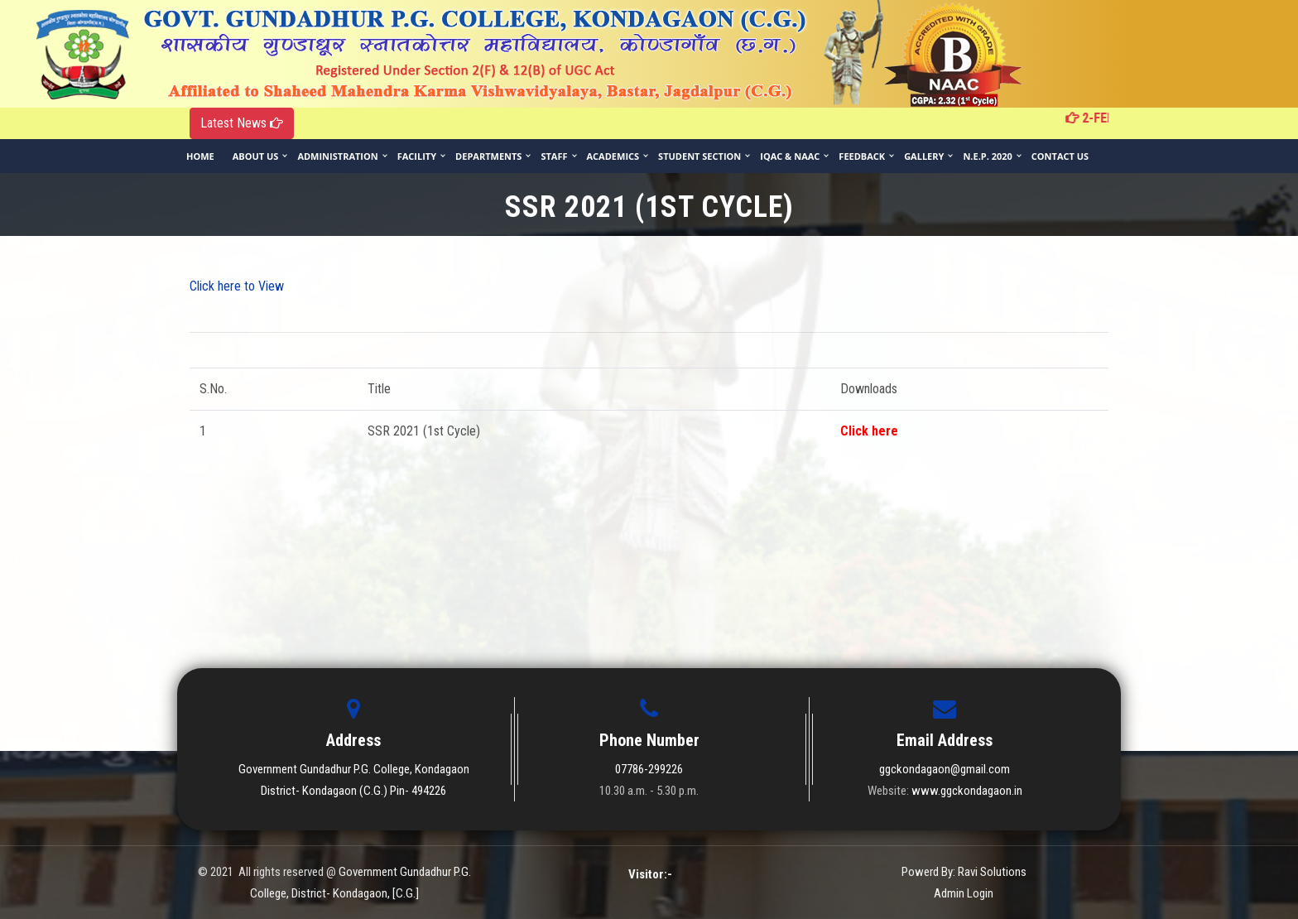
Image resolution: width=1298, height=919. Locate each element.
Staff (554, 156)
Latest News (241, 123)
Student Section (699, 156)
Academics (613, 156)
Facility (416, 156)
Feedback (862, 156)
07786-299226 (649, 769)
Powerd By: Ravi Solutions (963, 871)
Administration (337, 156)
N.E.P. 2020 (987, 156)
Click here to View (237, 286)
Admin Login (963, 893)
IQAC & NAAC (790, 156)
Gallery (924, 156)
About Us (256, 156)
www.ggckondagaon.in (966, 790)
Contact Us (1060, 156)
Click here (869, 431)
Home (200, 156)
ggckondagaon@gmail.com (944, 769)
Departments (488, 156)
